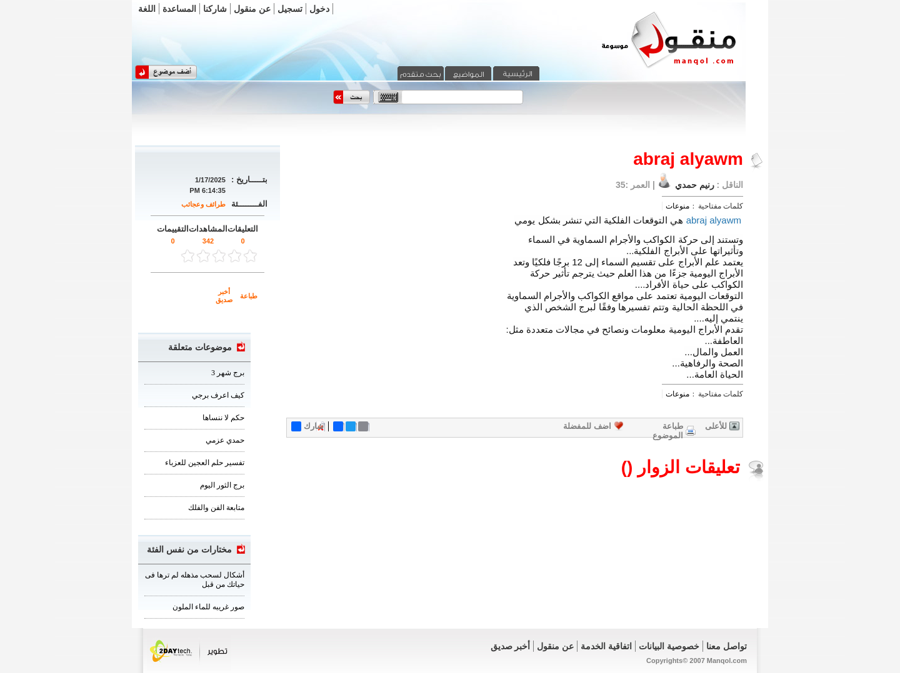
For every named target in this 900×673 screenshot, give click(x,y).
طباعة (249, 296)
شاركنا (215, 9)
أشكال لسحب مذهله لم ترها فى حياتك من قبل (194, 580)
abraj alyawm (713, 220)
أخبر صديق (224, 295)
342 (208, 241)
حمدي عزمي (225, 440)
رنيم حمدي (693, 185)
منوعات (677, 206)
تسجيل (290, 9)
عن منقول (252, 9)
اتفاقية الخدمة (606, 646)
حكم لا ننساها (223, 417)
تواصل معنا (726, 646)
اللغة (147, 9)
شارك (307, 426)
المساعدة (179, 9)
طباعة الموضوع (667, 430)
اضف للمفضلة (587, 426)
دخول (319, 9)
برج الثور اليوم (222, 485)
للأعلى (716, 426)
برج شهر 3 (227, 372)
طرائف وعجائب (203, 204)
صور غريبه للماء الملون (208, 606)
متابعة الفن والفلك (216, 507)
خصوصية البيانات (669, 646)
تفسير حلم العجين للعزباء (204, 462)
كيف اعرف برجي (218, 395)
